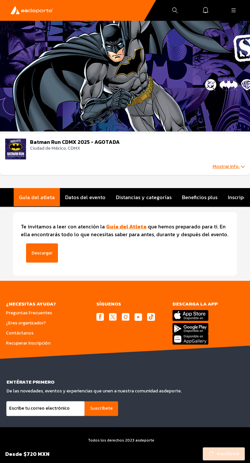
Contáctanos (20, 333)
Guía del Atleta (126, 226)
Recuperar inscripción (28, 343)
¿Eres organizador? (26, 323)
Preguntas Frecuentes (29, 312)
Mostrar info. (229, 166)
